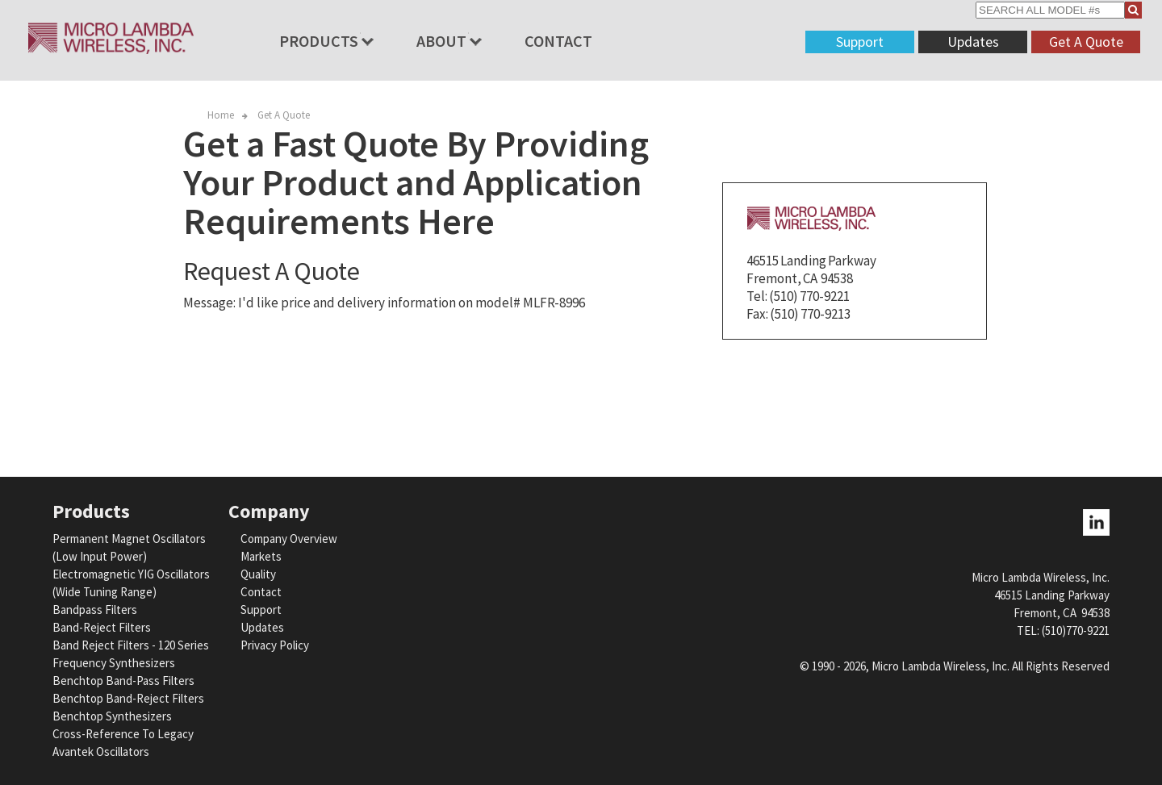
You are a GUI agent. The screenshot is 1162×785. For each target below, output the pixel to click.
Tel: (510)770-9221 (1063, 630)
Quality (258, 574)
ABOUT (441, 41)
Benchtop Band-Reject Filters (128, 698)
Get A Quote (1086, 41)
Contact (558, 41)
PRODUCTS (318, 41)
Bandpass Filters (94, 609)
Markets (261, 556)
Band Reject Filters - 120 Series (130, 645)
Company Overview (288, 538)
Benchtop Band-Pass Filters (123, 680)
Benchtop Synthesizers (112, 716)
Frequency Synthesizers (113, 662)
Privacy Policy (274, 645)
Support (860, 41)
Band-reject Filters (101, 627)
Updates (973, 41)
